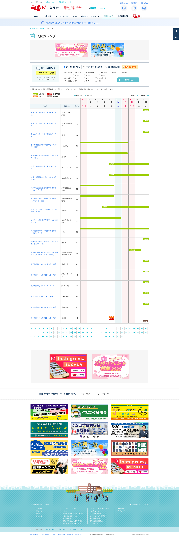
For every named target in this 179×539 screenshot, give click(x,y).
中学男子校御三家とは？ (97, 518)
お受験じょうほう (50, 2)
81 (110, 336)
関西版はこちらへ (97, 8)
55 (126, 332)
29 (142, 328)
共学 (76, 81)
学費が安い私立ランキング (71, 516)
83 (118, 336)
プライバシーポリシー (58, 534)
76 (91, 336)
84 (122, 336)
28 (138, 328)
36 (51, 332)
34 (43, 332)
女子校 (99, 81)
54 (122, 332)
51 (110, 332)
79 (102, 336)
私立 (76, 78)
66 (51, 336)
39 (63, 332)
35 (47, 332)
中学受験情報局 (96, 513)
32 (35, 332)
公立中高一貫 (101, 78)
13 (79, 328)
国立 (87, 78)
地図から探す (40, 511)
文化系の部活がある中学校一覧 (72, 523)
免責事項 (70, 534)
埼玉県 (114, 73)
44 (83, 332)
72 (75, 336)
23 (118, 328)
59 (142, 332)
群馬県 (102, 75)
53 (118, 332)
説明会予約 (121, 511)
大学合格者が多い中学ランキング (73, 513)
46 (91, 332)
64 (43, 336)
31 (32, 332)
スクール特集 (67, 518)
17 (95, 328)
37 (55, 332)
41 (71, 333)
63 (39, 336)
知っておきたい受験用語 (97, 516)
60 (146, 332)
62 (35, 336)
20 (106, 328)
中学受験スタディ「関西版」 (140, 505)
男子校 (88, 81)
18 (98, 328)
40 (67, 332)
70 (67, 336)
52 (114, 332)
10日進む (143, 96)
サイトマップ (79, 534)
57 (134, 332)
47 (95, 332)
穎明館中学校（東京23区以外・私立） (44, 264)
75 (87, 336)
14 (83, 328)
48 (98, 332)
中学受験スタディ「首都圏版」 (40, 505)
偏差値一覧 (39, 516)
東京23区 (78, 73)
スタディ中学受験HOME (38, 28)
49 (102, 332)
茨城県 (77, 75)
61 (32, 336)
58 (138, 332)
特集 (65, 511)
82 (114, 336)
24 (122, 328)
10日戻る (79, 96)
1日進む (133, 96)
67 (55, 336)
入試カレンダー (96, 511)
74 (83, 336)
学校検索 (39, 508)
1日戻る (90, 96)
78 (98, 336)
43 (79, 332)
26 (130, 328)
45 (87, 332)
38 (59, 332)
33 (39, 332)
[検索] (118, 394)
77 (95, 336)
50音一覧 (38, 513)
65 (47, 336)
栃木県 (88, 75)
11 (71, 328)
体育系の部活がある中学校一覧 (72, 521)
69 (63, 336)
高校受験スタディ (64, 2)
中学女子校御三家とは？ (97, 521)
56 (130, 332)
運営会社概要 (34, 534)
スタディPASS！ (96, 523)
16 (91, 328)
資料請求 (121, 508)
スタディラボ (76, 529)
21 (110, 328)
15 (87, 328)
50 (106, 332)
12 (75, 328)
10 (67, 328)
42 (75, 332)
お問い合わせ (45, 534)
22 (114, 328)
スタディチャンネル (70, 508)
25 (126, 328)
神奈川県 (103, 73)
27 (134, 328)
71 (71, 336)
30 (146, 328)
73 (79, 336)
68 (59, 336)
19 (102, 328)
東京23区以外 (90, 73)
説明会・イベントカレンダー (100, 508)
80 (106, 336)
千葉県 (125, 73)
